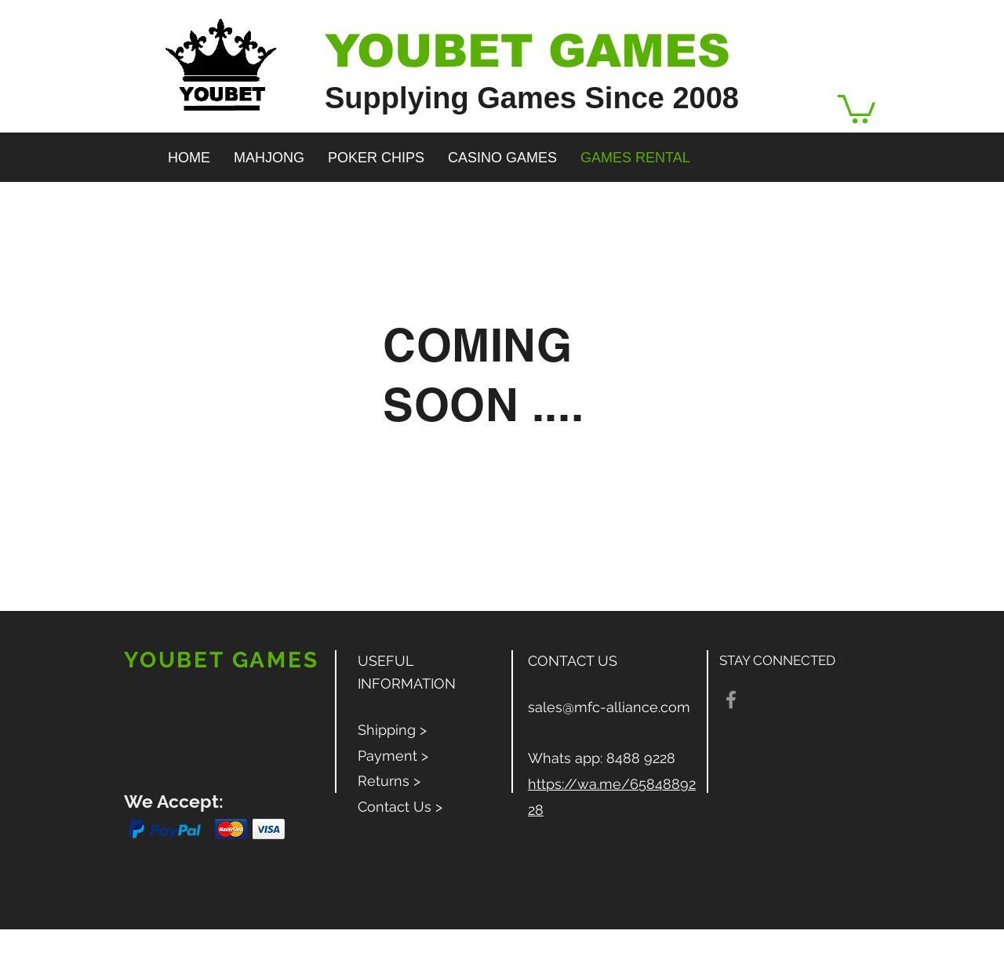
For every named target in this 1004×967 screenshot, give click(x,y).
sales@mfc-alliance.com (609, 707)
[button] (856, 107)
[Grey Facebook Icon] (731, 699)
